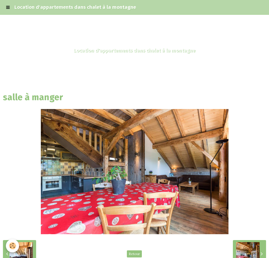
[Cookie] (12, 245)
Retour (134, 254)
